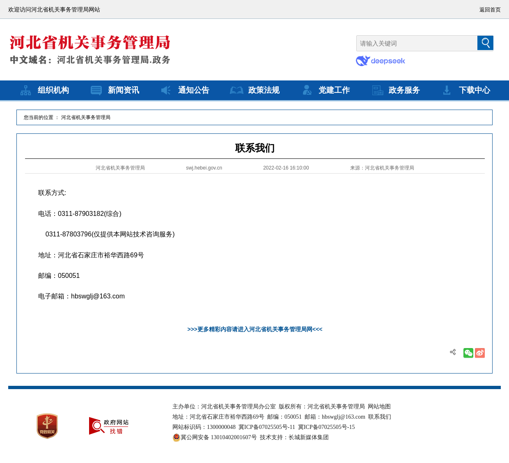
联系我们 (379, 417)
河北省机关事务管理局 (85, 117)
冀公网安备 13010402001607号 (214, 437)
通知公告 (184, 90)
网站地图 (379, 406)
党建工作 (324, 90)
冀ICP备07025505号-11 (266, 427)
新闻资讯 (114, 90)
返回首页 (490, 10)
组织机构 (43, 90)
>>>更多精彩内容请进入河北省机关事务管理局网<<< (254, 329)
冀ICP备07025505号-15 (326, 427)
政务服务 (394, 90)
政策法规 (254, 90)
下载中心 (465, 90)
